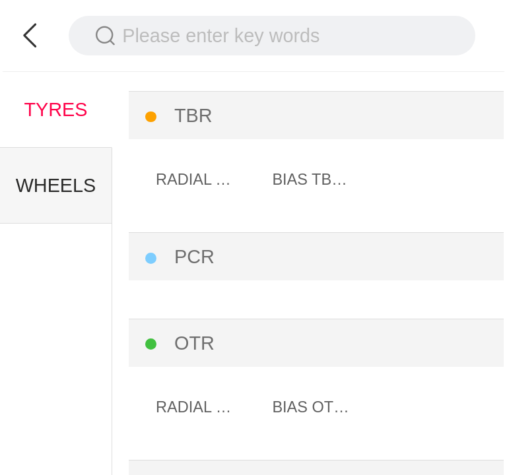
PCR (194, 256)
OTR (194, 343)
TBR (193, 115)
